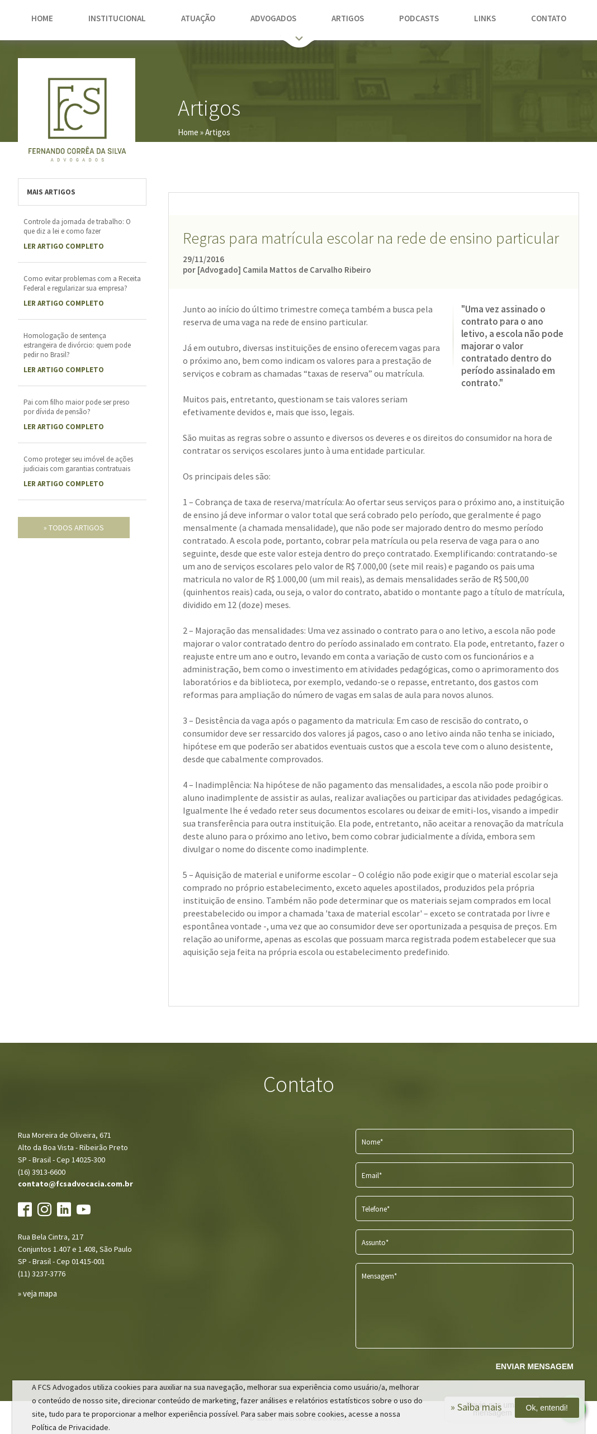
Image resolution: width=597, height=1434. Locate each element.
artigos (347, 18)
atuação (198, 18)
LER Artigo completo (63, 246)
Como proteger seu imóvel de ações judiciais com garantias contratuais (78, 463)
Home (188, 132)
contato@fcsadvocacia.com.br (75, 1184)
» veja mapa (37, 1293)
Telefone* (376, 1209)
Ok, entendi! (547, 1407)
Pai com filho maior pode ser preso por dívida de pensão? (76, 406)
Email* (372, 1175)
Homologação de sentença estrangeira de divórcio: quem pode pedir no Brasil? (77, 345)
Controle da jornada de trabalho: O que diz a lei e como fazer (77, 226)
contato (548, 18)
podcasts (419, 18)
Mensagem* (379, 1276)
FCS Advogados (76, 116)
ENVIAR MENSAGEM (535, 1366)
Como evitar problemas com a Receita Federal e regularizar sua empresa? (82, 283)
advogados (273, 18)
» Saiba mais (476, 1406)
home (42, 18)
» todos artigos (74, 528)
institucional (117, 18)
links (485, 18)
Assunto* (375, 1242)
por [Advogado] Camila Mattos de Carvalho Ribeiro (277, 269)
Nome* (372, 1142)
